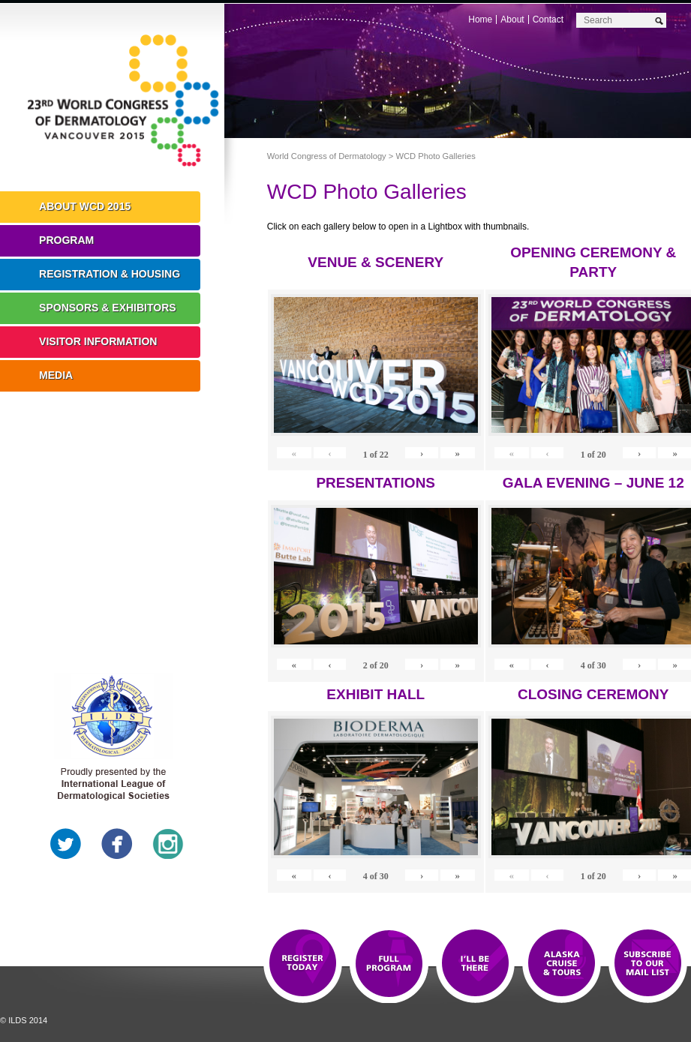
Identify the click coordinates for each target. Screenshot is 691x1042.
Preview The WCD (561, 964)
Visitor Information (98, 341)
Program (66, 240)
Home (480, 19)
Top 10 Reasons (389, 964)
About (512, 19)
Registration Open (302, 964)
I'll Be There (475, 964)
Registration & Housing (109, 274)
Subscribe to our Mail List (647, 964)
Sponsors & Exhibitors (107, 308)
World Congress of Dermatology (123, 101)
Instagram (168, 844)
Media (56, 375)
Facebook (117, 844)
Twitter (66, 844)
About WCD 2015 (85, 206)
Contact (548, 19)
